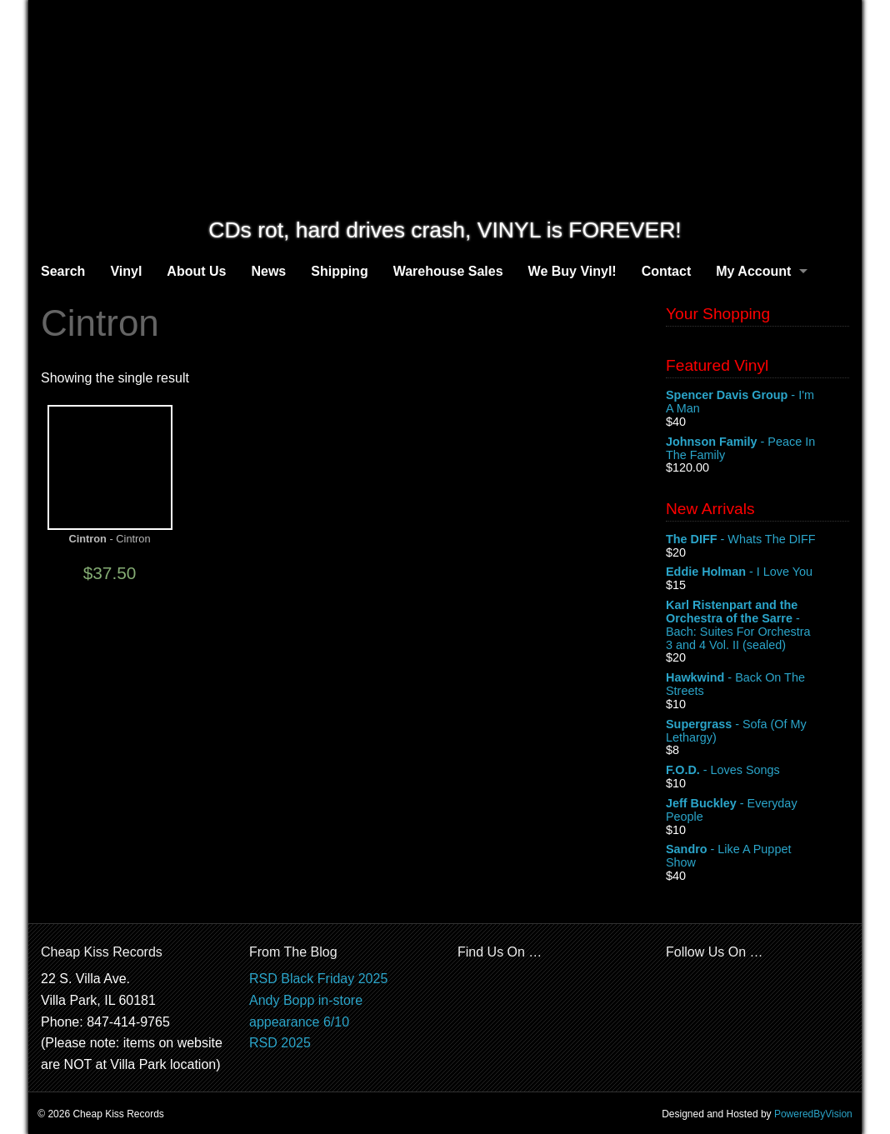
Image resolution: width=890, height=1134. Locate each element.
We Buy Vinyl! (572, 271)
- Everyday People (757, 810)
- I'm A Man (757, 402)
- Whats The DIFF (757, 540)
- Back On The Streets (757, 685)
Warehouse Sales (448, 271)
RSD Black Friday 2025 (318, 979)
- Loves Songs (757, 770)
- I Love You (757, 572)
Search (63, 271)
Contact (667, 271)
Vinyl (126, 271)
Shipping (339, 271)
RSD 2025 (280, 1043)
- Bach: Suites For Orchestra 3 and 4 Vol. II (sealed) (757, 625)
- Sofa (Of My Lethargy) (757, 731)
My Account (753, 271)
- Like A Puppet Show (757, 856)
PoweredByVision (813, 1114)
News (268, 271)
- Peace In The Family (757, 449)
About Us (196, 271)
